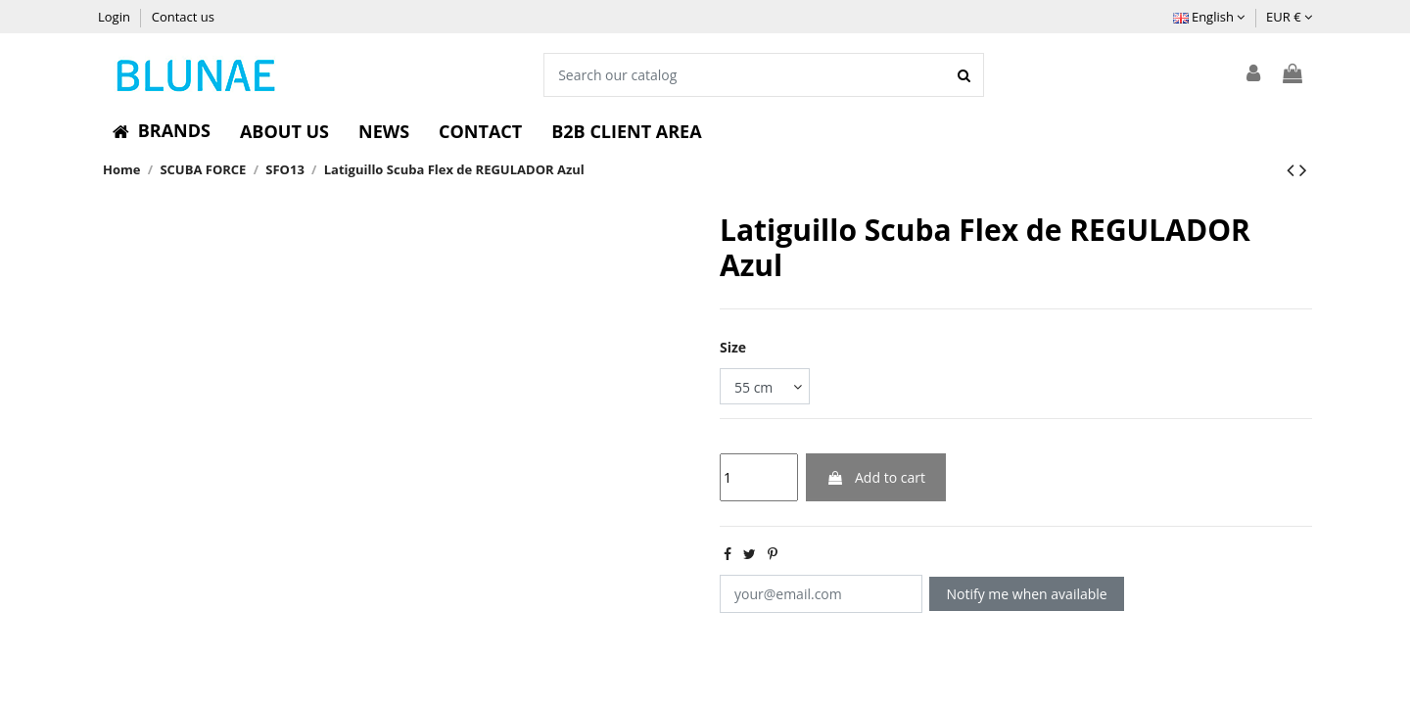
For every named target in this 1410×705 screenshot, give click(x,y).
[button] (161, 131)
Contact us (183, 16)
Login (115, 16)
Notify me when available (1027, 594)
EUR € (1289, 16)
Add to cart (875, 477)
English (1209, 16)
